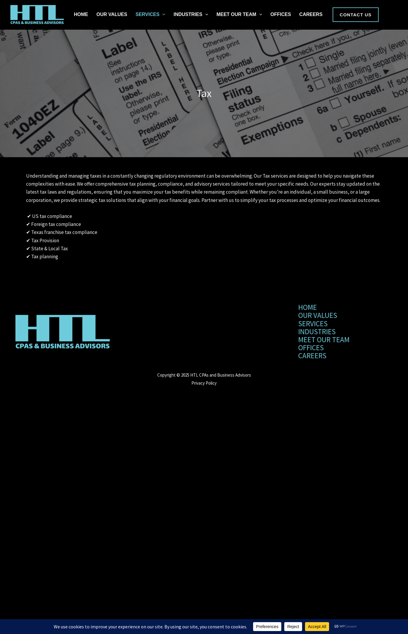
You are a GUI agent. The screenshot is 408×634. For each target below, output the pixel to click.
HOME (81, 14)
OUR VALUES (111, 14)
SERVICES (150, 14)
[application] (162, 14)
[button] (356, 14)
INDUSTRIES (191, 14)
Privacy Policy (204, 383)
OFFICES (280, 14)
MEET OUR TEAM (239, 14)
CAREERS (311, 14)
